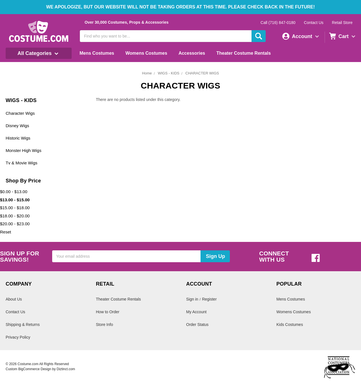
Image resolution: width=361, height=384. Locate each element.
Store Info (104, 324)
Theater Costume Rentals (243, 53)
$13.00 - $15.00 (15, 199)
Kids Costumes (289, 324)
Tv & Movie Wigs (22, 162)
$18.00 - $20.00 (15, 215)
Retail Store (342, 22)
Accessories (192, 53)
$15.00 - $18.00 (15, 207)
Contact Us (313, 22)
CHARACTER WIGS (202, 73)
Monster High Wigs (23, 150)
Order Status (197, 324)
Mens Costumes (97, 53)
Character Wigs (20, 113)
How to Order (107, 312)
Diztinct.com (66, 369)
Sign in (192, 299)
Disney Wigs (17, 125)
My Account (196, 312)
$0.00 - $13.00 (13, 191)
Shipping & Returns (23, 324)
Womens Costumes (146, 53)
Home (147, 73)
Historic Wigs (18, 138)
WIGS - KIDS (168, 73)
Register (209, 299)
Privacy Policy (18, 337)
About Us (14, 299)
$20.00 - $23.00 (15, 223)
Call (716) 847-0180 (278, 22)
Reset (5, 231)
